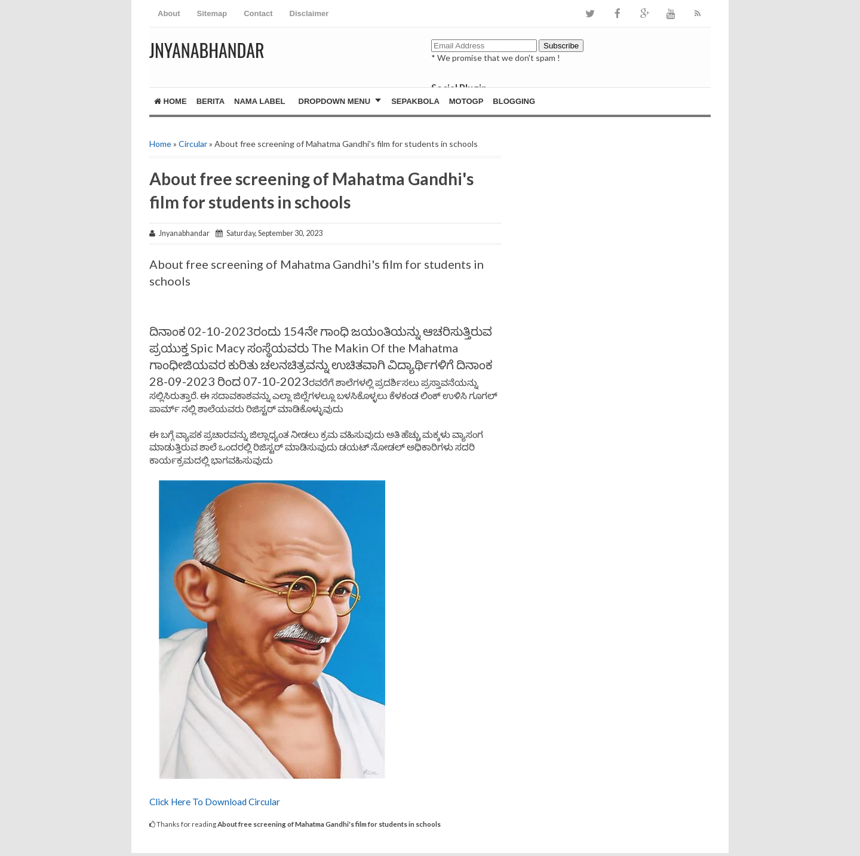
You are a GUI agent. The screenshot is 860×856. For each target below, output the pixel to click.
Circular (193, 144)
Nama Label (259, 101)
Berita (210, 101)
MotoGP (466, 101)
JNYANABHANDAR (207, 49)
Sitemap (212, 13)
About (169, 13)
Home (170, 101)
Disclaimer (309, 13)
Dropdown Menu (335, 101)
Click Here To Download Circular (215, 801)
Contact (258, 13)
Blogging (514, 101)
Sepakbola (415, 101)
